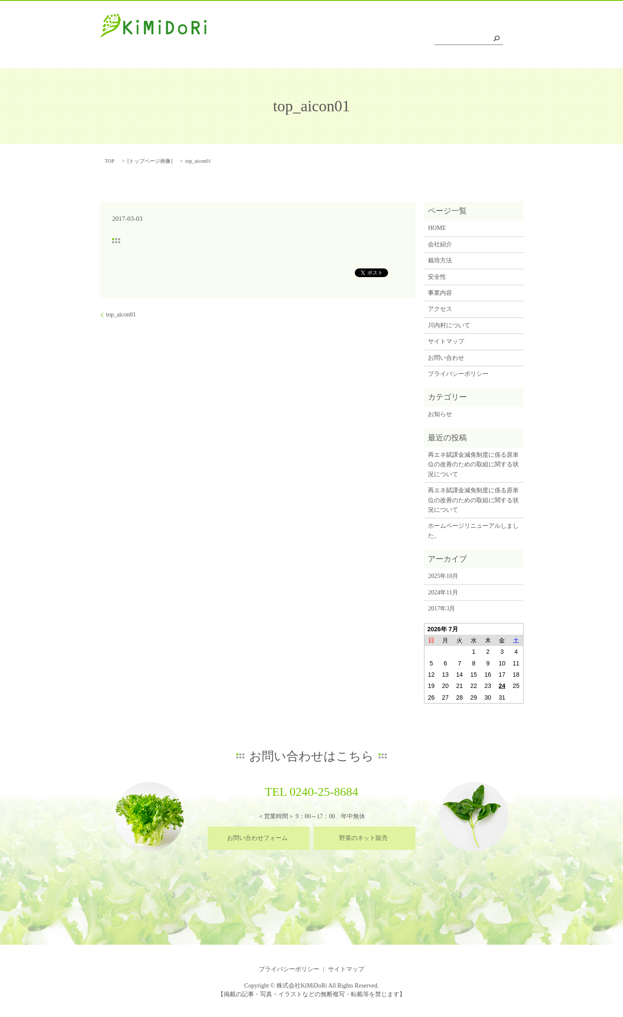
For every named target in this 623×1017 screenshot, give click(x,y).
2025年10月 (443, 576)
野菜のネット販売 (363, 838)
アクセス (433, 40)
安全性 (358, 40)
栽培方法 (322, 40)
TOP (109, 161)
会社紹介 (284, 40)
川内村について (480, 40)
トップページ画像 (149, 161)
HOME (248, 40)
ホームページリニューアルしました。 (473, 531)
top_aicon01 (121, 314)
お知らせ (440, 414)
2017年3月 (441, 608)
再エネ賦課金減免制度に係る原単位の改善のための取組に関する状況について (473, 465)
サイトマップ (446, 341)
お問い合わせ (446, 358)
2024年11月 (443, 592)
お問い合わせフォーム (257, 838)
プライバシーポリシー (458, 374)
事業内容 (394, 40)
